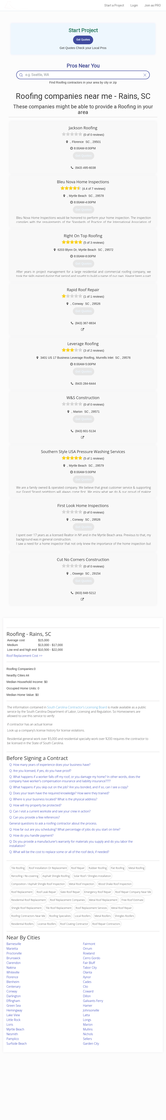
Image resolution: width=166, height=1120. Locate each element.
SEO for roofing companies (132, 1099)
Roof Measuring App (73, 1089)
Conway (11, 991)
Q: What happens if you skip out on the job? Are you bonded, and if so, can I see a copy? (68, 787)
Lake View (13, 1015)
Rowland (89, 953)
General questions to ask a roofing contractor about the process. (53, 823)
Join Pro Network (71, 1079)
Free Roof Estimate (28, 1094)
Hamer (87, 1005)
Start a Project (114, 5)
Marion (88, 1024)
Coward (88, 991)
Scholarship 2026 (126, 1079)
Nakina (11, 967)
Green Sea (13, 1005)
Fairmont (89, 944)
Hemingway (14, 1010)
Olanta (87, 972)
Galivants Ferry (93, 1001)
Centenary (13, 986)
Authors (121, 1089)
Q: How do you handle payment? (31, 835)
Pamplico (12, 1039)
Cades (87, 982)
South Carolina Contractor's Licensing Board (77, 707)
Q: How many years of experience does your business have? (49, 765)
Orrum (87, 948)
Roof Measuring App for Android (79, 1099)
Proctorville (14, 953)
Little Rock (13, 1020)
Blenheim (12, 982)
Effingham (13, 1001)
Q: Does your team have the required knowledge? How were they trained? (59, 793)
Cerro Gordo (91, 958)
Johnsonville (91, 1010)
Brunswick (13, 958)
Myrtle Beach (15, 1029)
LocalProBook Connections (132, 1094)
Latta (86, 1015)
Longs (87, 1020)
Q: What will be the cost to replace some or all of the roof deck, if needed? (59, 852)
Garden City (91, 1043)
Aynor (87, 977)
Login (134, 5)
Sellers (87, 1039)
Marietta (12, 948)
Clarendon (13, 963)
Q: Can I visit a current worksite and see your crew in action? (50, 811)
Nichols (88, 1034)
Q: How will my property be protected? (35, 805)
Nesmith (12, 1034)
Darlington (13, 996)
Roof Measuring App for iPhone (79, 1094)
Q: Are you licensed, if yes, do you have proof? (40, 771)
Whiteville (12, 972)
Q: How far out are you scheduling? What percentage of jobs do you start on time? (64, 829)
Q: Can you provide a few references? (34, 817)
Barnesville (13, 944)
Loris (9, 1024)
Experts (65, 1084)
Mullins (88, 1029)
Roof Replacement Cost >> (24, 656)
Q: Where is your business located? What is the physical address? (53, 799)
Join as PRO (152, 5)
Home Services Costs (30, 1079)
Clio (85, 986)
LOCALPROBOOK (29, 5)
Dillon (87, 996)
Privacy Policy (125, 1084)
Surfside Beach (16, 1043)
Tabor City (90, 967)
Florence (12, 977)
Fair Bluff (89, 963)
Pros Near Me (26, 1084)
